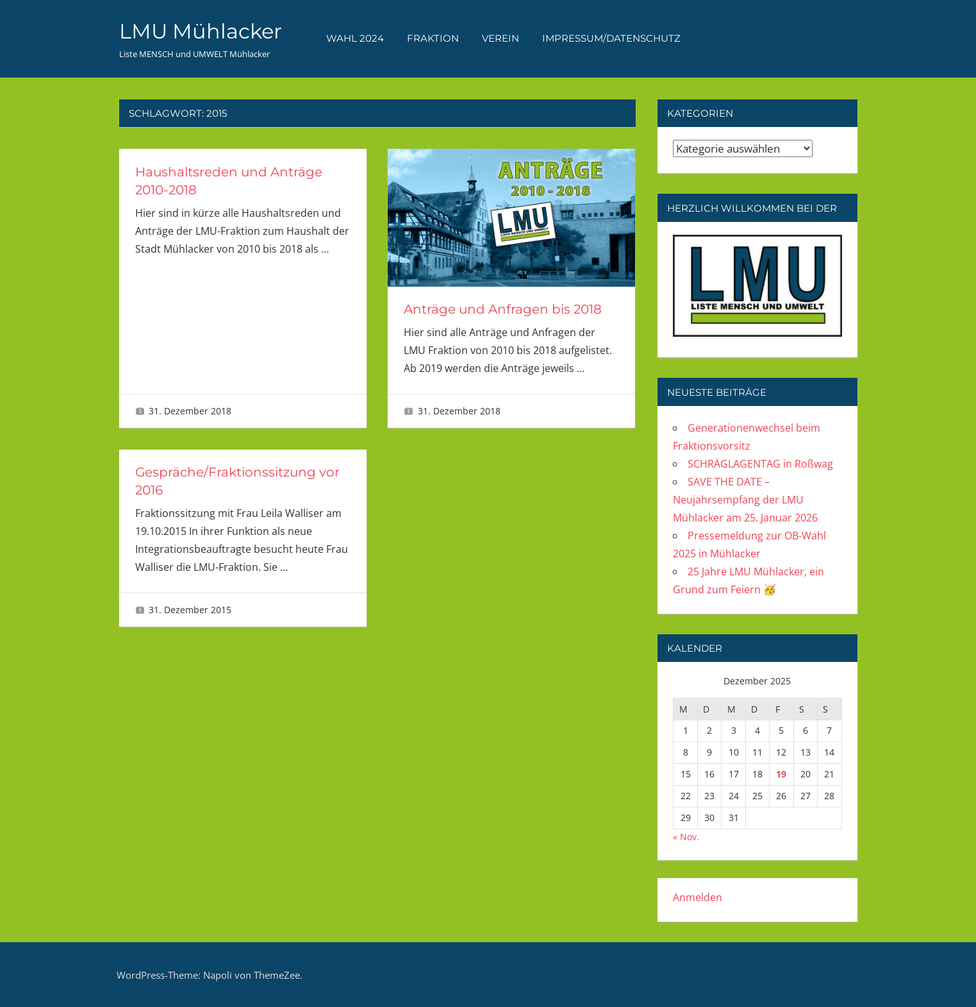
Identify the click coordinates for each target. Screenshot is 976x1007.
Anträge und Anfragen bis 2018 (503, 309)
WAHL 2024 (355, 38)
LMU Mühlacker (200, 31)
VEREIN (500, 38)
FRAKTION (433, 38)
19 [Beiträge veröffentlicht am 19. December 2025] (781, 774)
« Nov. (686, 837)
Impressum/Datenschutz (611, 38)
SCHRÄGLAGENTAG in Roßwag (760, 464)
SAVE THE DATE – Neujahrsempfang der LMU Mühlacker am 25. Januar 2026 (745, 500)
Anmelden (697, 897)
